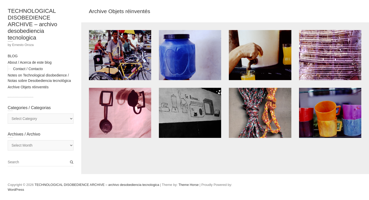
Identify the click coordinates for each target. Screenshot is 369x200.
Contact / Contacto (28, 69)
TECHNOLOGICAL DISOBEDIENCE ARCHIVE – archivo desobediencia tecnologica (32, 24)
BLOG (13, 56)
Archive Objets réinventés (28, 87)
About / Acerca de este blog (30, 62)
